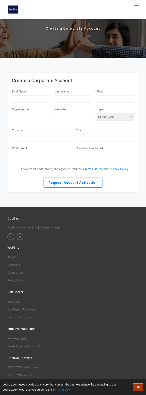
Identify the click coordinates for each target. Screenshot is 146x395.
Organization (20, 109)
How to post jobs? (18, 338)
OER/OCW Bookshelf (19, 375)
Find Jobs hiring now (19, 317)
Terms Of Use (94, 169)
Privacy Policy (118, 169)
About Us (12, 257)
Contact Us (14, 264)
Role (100, 91)
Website (60, 109)
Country (17, 130)
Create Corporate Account (23, 346)
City (78, 130)
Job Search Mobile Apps (21, 309)
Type (100, 109)
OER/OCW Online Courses (22, 367)
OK (138, 387)
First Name (19, 91)
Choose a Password (89, 148)
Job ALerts (14, 301)
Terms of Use (61, 389)
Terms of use (15, 272)
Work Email (19, 148)
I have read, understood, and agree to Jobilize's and (74, 169)
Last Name (62, 91)
